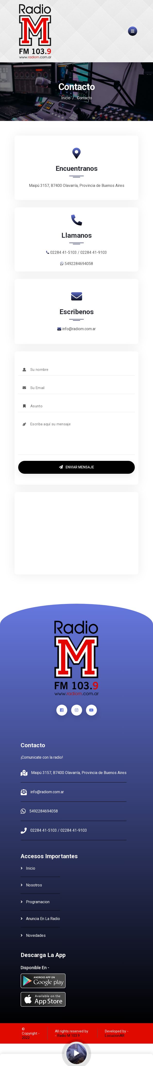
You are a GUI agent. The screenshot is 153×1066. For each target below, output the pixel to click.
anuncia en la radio (40, 918)
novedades (33, 935)
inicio (28, 868)
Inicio (65, 98)
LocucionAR (114, 1035)
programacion (35, 902)
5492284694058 (43, 811)
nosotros (31, 885)
